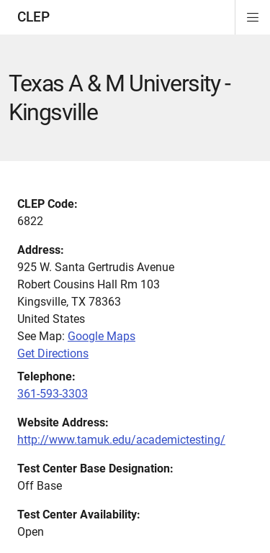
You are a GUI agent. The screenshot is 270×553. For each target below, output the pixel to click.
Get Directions (53, 353)
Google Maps (101, 336)
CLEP (33, 17)
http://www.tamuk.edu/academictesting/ (121, 440)
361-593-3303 (52, 394)
